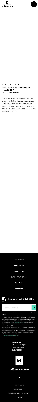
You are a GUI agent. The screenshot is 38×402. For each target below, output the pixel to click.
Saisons (19, 283)
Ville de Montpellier (19, 389)
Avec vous (19, 265)
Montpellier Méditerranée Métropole (19, 393)
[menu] (34, 4)
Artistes (19, 288)
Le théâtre (19, 260)
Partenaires (19, 397)
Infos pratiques (19, 277)
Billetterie (18, 271)
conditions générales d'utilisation (18, 322)
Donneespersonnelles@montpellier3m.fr (10, 335)
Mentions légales (19, 385)
